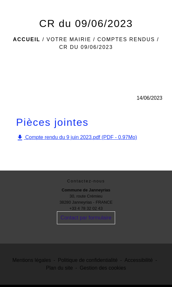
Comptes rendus (126, 39)
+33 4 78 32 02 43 (86, 208)
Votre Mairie (69, 39)
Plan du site (59, 268)
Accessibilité (138, 260)
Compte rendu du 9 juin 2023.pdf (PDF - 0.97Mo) (76, 138)
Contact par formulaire (85, 217)
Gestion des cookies (103, 268)
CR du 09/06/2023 (86, 47)
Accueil (26, 39)
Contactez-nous (86, 181)
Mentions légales (32, 260)
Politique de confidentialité (88, 260)
